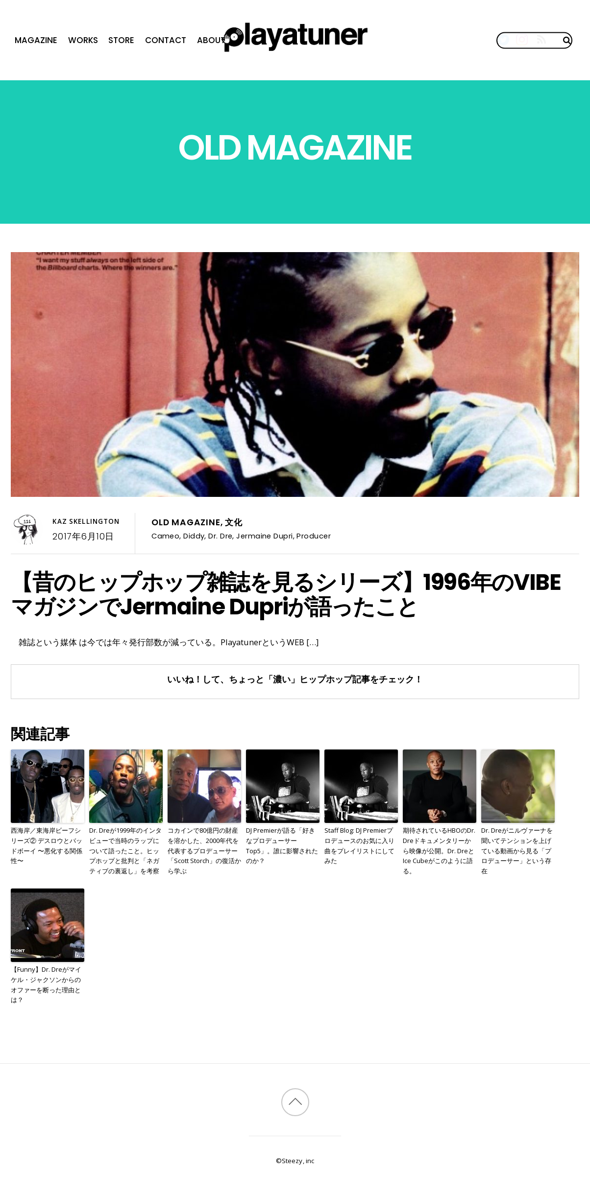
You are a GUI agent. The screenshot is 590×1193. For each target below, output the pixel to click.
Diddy (193, 536)
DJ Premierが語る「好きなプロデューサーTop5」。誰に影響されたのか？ (282, 845)
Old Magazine (185, 522)
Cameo (165, 536)
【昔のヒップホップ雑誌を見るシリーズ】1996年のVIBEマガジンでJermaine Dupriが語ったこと (286, 594)
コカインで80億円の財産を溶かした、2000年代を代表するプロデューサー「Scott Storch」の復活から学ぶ (204, 850)
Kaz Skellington (86, 521)
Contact (165, 40)
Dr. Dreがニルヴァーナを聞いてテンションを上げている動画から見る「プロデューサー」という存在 (517, 850)
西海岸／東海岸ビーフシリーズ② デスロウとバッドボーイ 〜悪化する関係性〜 (46, 845)
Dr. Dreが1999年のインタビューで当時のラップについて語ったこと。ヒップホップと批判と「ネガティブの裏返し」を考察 (125, 850)
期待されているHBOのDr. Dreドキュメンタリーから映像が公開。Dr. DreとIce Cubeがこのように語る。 (439, 850)
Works (83, 40)
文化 (234, 522)
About (211, 40)
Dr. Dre (220, 536)
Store (121, 40)
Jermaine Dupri (264, 536)
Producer (313, 536)
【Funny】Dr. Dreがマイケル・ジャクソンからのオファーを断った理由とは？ (46, 984)
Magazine (36, 40)
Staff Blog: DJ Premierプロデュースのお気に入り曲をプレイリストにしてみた (359, 845)
